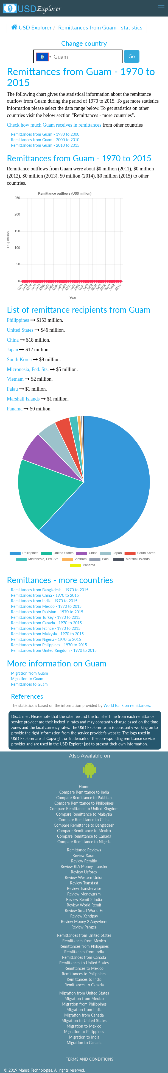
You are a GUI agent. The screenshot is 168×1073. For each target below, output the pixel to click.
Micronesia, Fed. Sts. (28, 369)
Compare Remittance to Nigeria (84, 841)
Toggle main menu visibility (161, 5)
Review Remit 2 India (84, 899)
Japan (12, 349)
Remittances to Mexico (84, 968)
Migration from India (84, 1009)
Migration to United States (84, 1020)
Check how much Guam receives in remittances (54, 125)
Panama (15, 409)
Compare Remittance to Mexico (84, 830)
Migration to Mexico (84, 1026)
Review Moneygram (84, 894)
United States (20, 330)
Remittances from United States (84, 935)
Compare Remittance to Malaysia (84, 814)
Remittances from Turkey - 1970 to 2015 (45, 617)
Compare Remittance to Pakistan (84, 797)
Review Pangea (84, 927)
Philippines (18, 320)
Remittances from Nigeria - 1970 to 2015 (46, 639)
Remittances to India (84, 979)
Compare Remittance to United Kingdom (84, 808)
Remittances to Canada (84, 984)
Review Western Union (84, 877)
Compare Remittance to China (84, 819)
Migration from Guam (29, 673)
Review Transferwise (84, 888)
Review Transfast (84, 883)
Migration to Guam (27, 678)
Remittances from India (84, 951)
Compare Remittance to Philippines (84, 803)
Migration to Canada (84, 1042)
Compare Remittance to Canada (84, 836)
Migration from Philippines (84, 1004)
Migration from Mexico (84, 998)
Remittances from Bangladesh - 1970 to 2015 (49, 589)
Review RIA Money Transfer (84, 866)
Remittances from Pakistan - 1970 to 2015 (47, 611)
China (13, 340)
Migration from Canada (84, 1015)
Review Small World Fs (84, 910)
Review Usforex (84, 872)
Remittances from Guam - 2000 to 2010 (45, 139)
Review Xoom (84, 855)
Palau (12, 389)
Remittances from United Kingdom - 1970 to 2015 (54, 650)
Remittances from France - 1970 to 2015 (45, 628)
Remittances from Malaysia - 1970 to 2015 (47, 633)
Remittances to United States (84, 962)
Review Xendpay (84, 916)
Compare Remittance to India (84, 792)
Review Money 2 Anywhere (84, 921)
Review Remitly (84, 861)
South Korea (19, 359)
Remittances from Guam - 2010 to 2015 (45, 145)
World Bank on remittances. (127, 705)
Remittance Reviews (84, 850)
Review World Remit (84, 905)
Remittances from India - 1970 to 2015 (44, 600)
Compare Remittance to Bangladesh (84, 825)
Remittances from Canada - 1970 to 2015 (46, 622)
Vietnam (15, 379)
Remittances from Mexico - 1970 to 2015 (46, 606)
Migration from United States (84, 993)
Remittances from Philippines (84, 946)
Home (84, 786)
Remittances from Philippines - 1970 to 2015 (49, 644)
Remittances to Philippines (84, 973)
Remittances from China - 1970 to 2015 (45, 595)
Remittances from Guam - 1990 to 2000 (45, 134)
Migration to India (84, 1037)
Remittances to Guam (29, 684)
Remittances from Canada (84, 957)
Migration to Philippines (84, 1031)
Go (131, 56)
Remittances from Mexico (84, 940)
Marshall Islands (23, 399)
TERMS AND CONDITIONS (89, 1059)
